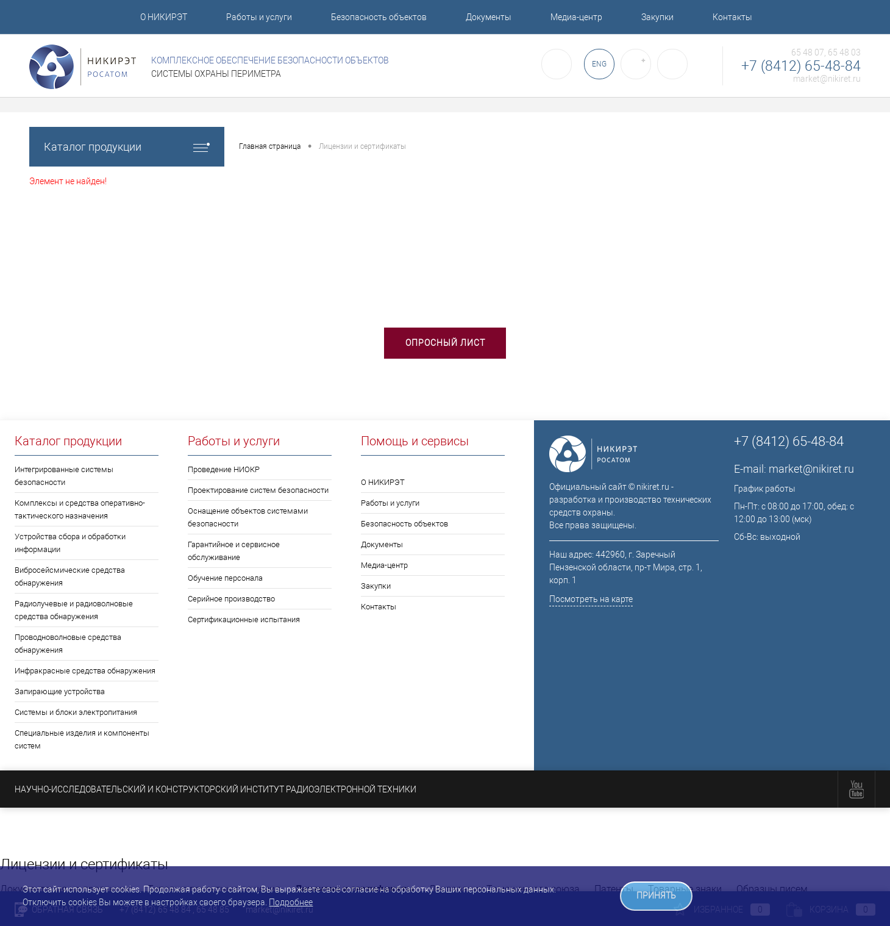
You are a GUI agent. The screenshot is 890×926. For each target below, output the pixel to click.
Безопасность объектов (379, 17)
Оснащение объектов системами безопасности (248, 517)
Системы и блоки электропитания (76, 712)
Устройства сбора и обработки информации (70, 543)
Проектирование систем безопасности (258, 490)
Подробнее (291, 902)
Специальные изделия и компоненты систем (82, 739)
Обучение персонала (225, 578)
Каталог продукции (127, 147)
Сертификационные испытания (244, 619)
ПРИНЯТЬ (656, 896)
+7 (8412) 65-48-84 (801, 66)
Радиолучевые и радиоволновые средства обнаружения (74, 610)
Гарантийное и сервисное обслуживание (234, 551)
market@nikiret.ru (827, 79)
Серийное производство (231, 598)
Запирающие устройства (60, 691)
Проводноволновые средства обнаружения (68, 644)
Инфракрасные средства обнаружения (85, 670)
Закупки (657, 17)
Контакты (732, 17)
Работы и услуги (259, 17)
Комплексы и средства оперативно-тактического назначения (80, 509)
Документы (488, 17)
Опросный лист (445, 343)
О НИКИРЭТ (163, 17)
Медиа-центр (576, 17)
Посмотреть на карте (591, 599)
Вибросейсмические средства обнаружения (70, 576)
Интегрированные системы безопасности (64, 476)
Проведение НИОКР (224, 469)
